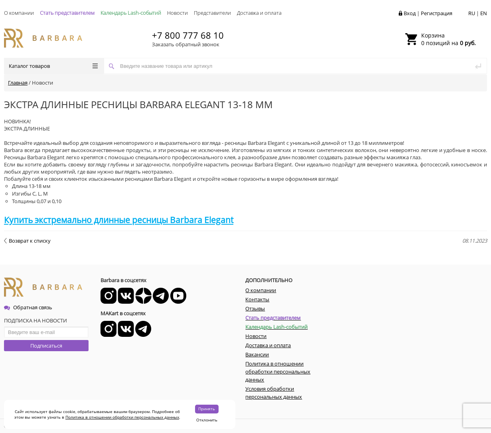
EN (483, 13)
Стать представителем (67, 12)
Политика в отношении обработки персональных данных (122, 417)
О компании (19, 12)
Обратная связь (28, 307)
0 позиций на (448, 39)
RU (471, 13)
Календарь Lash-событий (131, 12)
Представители (212, 12)
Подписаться (46, 345)
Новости (177, 12)
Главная (18, 82)
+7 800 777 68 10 (188, 35)
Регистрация (436, 13)
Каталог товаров (53, 65)
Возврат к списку (27, 240)
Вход (410, 13)
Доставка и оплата (259, 12)
